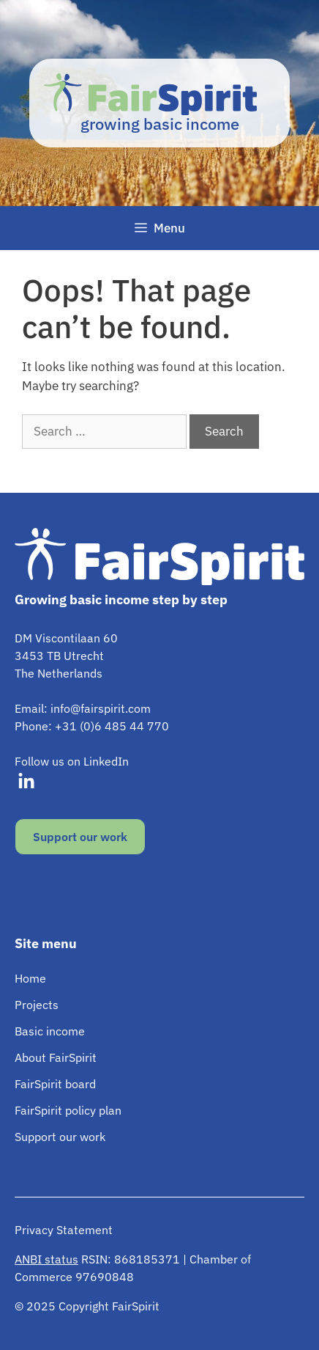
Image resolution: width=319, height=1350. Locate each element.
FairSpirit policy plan (68, 1110)
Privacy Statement (64, 1229)
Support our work (80, 836)
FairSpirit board (55, 1083)
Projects (37, 1004)
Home (30, 978)
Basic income (50, 1031)
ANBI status (46, 1259)
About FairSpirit (56, 1057)
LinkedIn (106, 761)
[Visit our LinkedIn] (26, 781)
